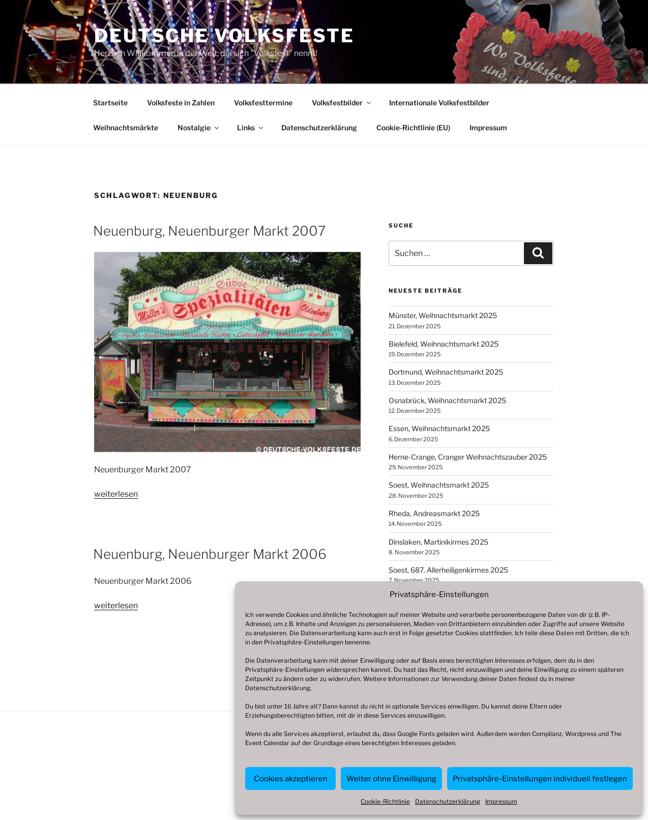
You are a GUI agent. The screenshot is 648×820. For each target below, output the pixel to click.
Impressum (501, 801)
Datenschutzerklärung (277, 688)
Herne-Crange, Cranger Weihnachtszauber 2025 (468, 457)
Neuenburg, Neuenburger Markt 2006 (210, 554)
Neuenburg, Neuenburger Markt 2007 (209, 231)
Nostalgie (199, 127)
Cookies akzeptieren (291, 778)
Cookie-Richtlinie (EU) (413, 127)
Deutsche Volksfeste (224, 35)
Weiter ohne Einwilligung (391, 778)
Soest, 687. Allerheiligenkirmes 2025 (448, 569)
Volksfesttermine (263, 102)
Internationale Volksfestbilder (439, 102)
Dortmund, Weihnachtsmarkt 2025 (446, 371)
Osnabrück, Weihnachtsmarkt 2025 (447, 400)
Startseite (110, 102)
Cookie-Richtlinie (385, 801)
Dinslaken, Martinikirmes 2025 (438, 542)
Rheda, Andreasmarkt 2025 (434, 513)
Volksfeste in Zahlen (181, 102)
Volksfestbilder (342, 102)
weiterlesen (116, 494)
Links (250, 127)
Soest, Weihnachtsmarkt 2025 (439, 484)
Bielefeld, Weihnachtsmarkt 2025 (443, 344)
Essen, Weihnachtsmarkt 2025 (439, 428)
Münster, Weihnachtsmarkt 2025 (443, 315)
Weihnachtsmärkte (125, 127)
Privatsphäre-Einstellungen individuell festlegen (540, 778)
